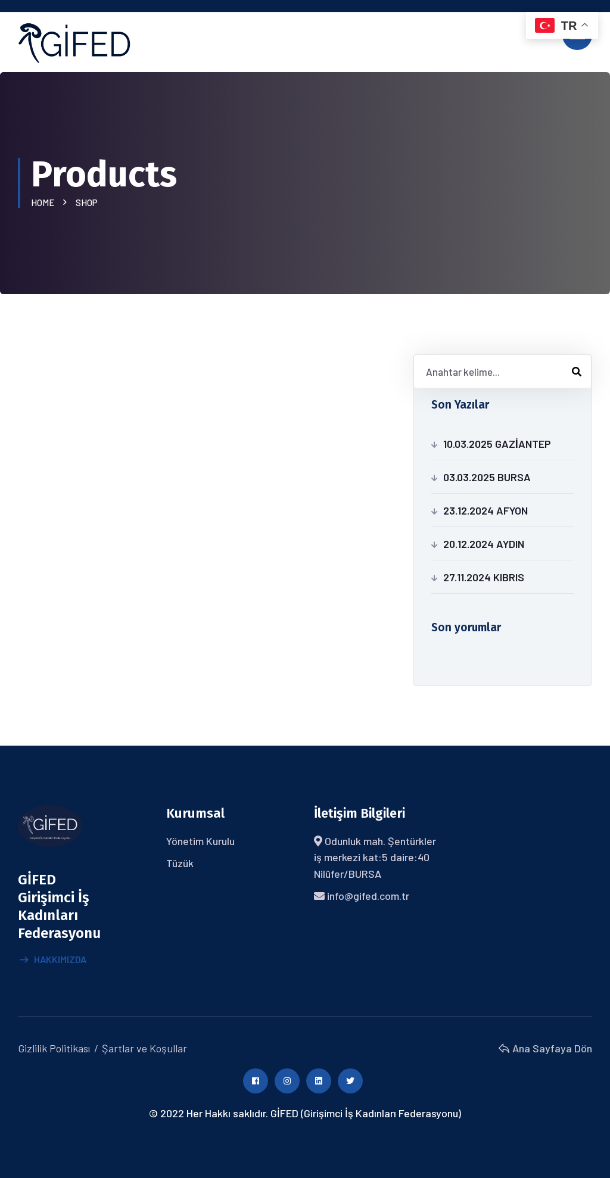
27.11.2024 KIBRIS (483, 577)
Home (44, 202)
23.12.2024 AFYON (485, 510)
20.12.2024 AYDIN (483, 543)
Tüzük (180, 863)
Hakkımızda (53, 960)
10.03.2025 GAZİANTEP (497, 443)
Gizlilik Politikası (54, 1048)
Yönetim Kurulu (200, 840)
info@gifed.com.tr (368, 895)
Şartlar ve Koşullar (144, 1048)
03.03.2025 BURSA (487, 477)
